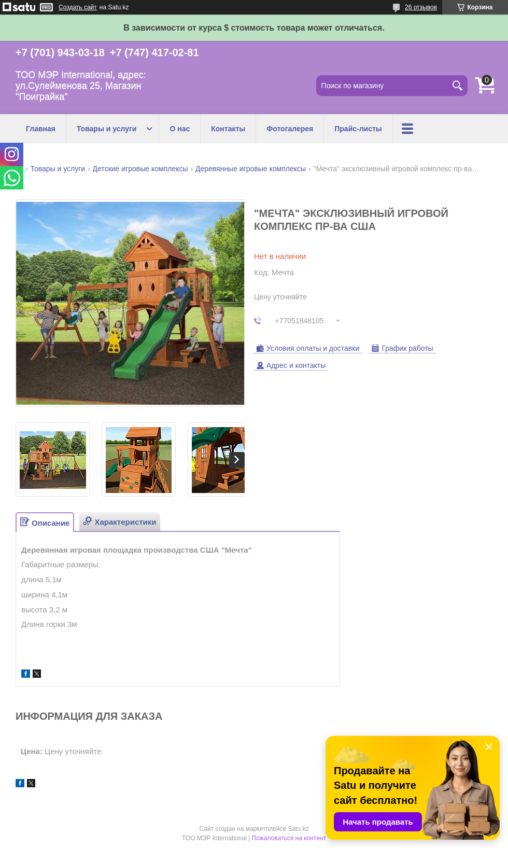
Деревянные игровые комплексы (250, 169)
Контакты (228, 129)
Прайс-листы (358, 129)
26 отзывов (421, 7)
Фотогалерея (289, 129)
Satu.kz (298, 828)
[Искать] (457, 85)
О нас (180, 129)
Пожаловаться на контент (289, 838)
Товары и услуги (106, 129)
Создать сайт (78, 7)
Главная (40, 129)
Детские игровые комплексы (140, 169)
